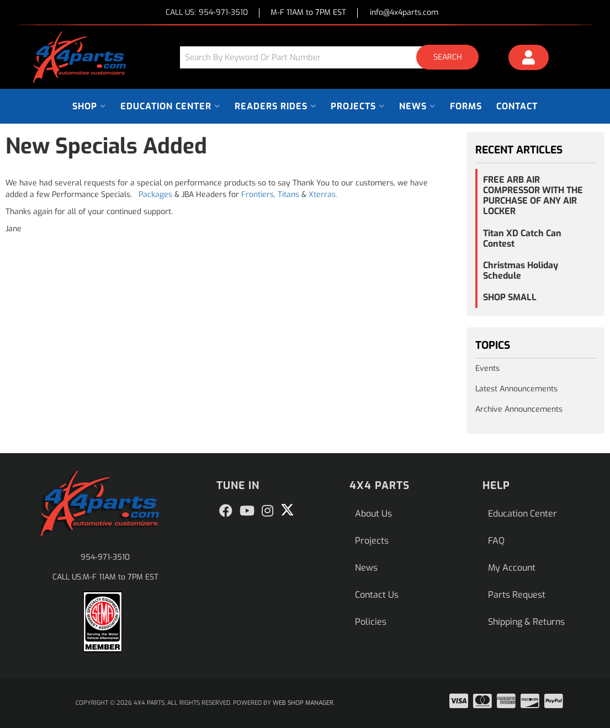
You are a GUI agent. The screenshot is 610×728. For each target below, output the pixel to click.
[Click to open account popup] (528, 59)
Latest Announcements (516, 389)
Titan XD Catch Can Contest (522, 238)
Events (487, 368)
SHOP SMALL (510, 297)
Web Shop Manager (303, 703)
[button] (333, 57)
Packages (155, 194)
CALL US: (207, 13)
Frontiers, (258, 194)
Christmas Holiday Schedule (520, 270)
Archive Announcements (519, 409)
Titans (288, 194)
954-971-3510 (105, 557)
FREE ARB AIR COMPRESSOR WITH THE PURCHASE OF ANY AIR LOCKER (533, 195)
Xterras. (323, 194)
